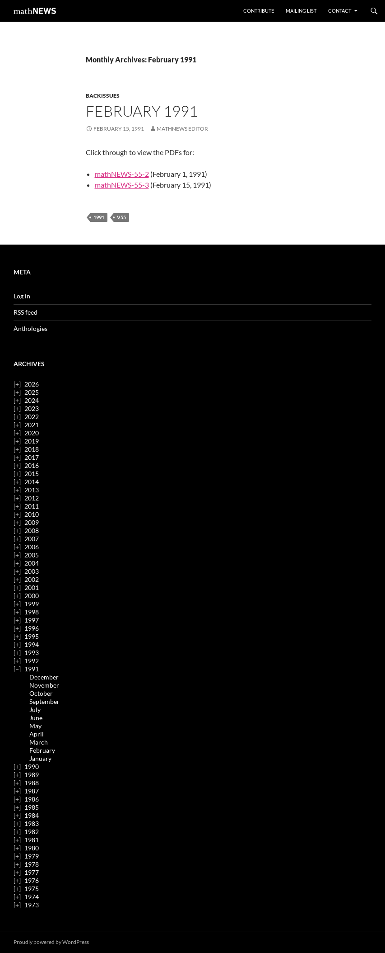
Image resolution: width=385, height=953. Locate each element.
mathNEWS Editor (182, 128)
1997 (31, 620)
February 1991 (142, 111)
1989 (31, 774)
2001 (31, 587)
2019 (31, 441)
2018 (31, 449)
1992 (31, 661)
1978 (31, 864)
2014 (31, 482)
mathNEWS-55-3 (122, 184)
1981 (31, 840)
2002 (31, 579)
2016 (31, 465)
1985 (31, 807)
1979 (31, 856)
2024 (31, 400)
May (35, 726)
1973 (31, 905)
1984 (31, 815)
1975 (31, 888)
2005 (31, 555)
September (44, 701)
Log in (22, 296)
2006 (31, 547)
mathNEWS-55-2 (122, 174)
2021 (31, 425)
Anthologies (30, 328)
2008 (31, 530)
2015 (31, 473)
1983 (31, 823)
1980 (31, 848)
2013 (31, 490)
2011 (31, 506)
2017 (31, 457)
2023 (31, 408)
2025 (31, 392)
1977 (31, 872)
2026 (31, 384)
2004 (31, 563)
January (40, 758)
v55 (121, 217)
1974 (31, 897)
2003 (31, 571)
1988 (31, 783)
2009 (31, 522)
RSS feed (25, 312)
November (44, 685)
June (35, 718)
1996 (31, 628)
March (38, 742)
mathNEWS (35, 11)
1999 (31, 604)
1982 (31, 831)
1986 (31, 799)
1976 (31, 880)
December (44, 677)
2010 (31, 514)
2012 (31, 498)
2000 (31, 595)
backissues (103, 95)
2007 (31, 539)
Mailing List (301, 11)
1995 (31, 636)
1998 (31, 612)
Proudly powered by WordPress (51, 942)
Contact (339, 11)
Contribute (258, 11)
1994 (31, 644)
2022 (31, 416)
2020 (31, 433)
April (36, 734)
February (42, 750)
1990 (31, 766)
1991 (98, 217)
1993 (31, 652)
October (41, 693)
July (35, 709)
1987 (31, 791)
